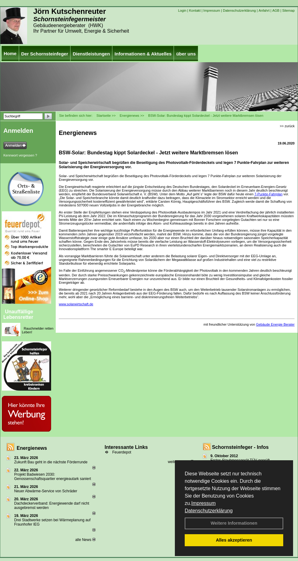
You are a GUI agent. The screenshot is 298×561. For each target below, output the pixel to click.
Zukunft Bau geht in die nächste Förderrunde (50, 462)
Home (10, 53)
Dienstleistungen (91, 53)
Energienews (32, 448)
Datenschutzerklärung (209, 510)
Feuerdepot (121, 452)
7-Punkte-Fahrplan (268, 194)
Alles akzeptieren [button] (234, 540)
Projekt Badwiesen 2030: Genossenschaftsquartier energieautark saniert (52, 476)
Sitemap (288, 10)
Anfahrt (264, 10)
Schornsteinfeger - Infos (240, 447)
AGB (275, 10)
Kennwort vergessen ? (20, 155)
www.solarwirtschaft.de (76, 304)
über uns (185, 53)
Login (182, 10)
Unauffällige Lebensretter (18, 314)
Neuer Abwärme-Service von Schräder (45, 491)
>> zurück (287, 126)
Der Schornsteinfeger (44, 53)
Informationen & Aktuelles (143, 53)
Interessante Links (126, 447)
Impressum (203, 503)
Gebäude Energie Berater (275, 324)
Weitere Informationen (234, 523)
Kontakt (194, 10)
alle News (85, 540)
